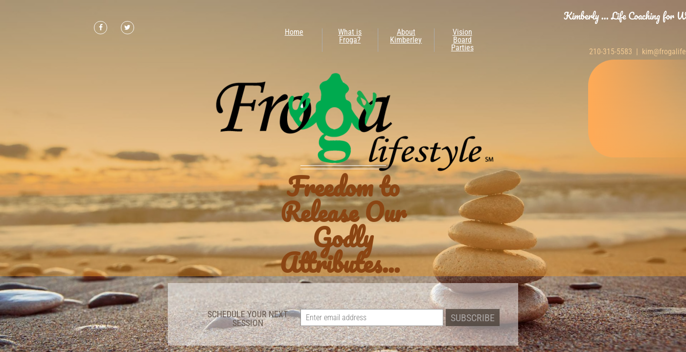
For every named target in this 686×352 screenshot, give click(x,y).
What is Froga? (350, 35)
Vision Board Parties (462, 39)
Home (294, 32)
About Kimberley (406, 35)
